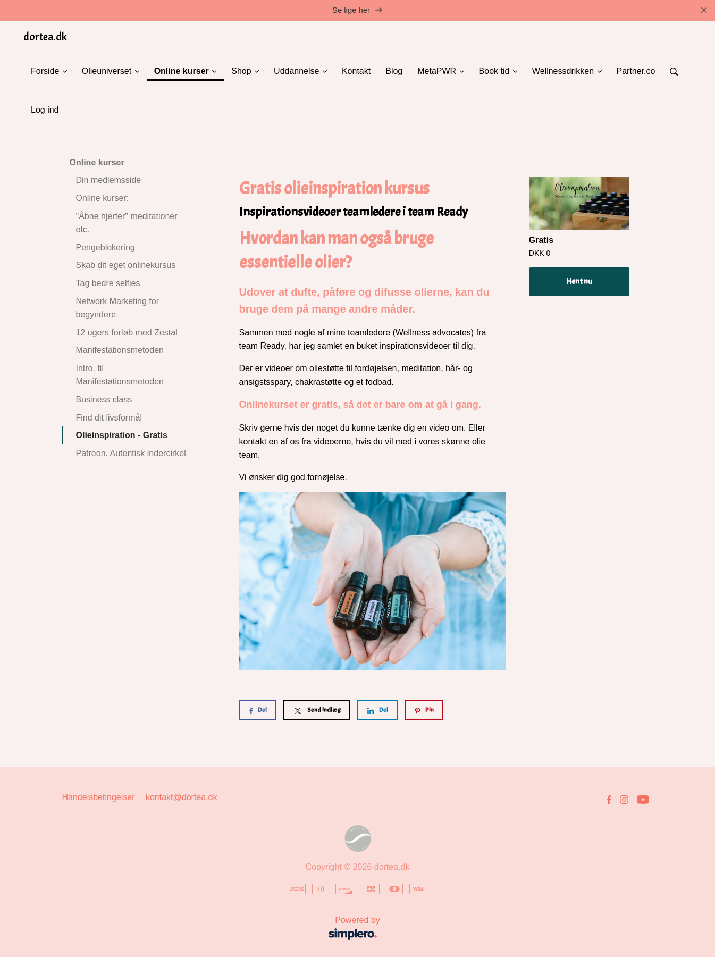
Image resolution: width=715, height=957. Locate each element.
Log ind (45, 109)
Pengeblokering (105, 247)
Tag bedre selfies (108, 283)
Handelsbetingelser (98, 797)
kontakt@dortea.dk (181, 797)
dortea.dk (44, 37)
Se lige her (357, 10)
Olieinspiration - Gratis (121, 435)
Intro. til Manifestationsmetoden (120, 375)
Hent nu (579, 281)
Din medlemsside (108, 180)
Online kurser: (102, 198)
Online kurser (97, 162)
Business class (104, 400)
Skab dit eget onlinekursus (126, 265)
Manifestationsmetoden (120, 350)
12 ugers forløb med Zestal (127, 332)
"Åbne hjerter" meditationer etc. (127, 223)
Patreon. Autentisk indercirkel (131, 453)
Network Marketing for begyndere (117, 308)
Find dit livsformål (109, 417)
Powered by (224, 929)
